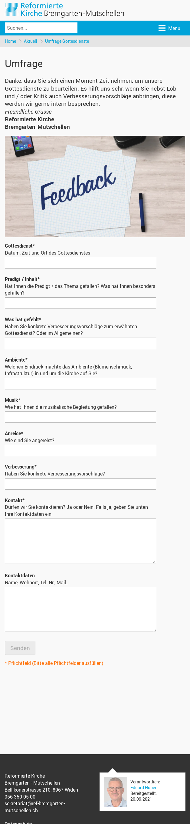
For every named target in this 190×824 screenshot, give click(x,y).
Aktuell (30, 41)
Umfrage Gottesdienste (67, 41)
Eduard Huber (143, 787)
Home (10, 41)
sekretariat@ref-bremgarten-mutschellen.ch (35, 807)
